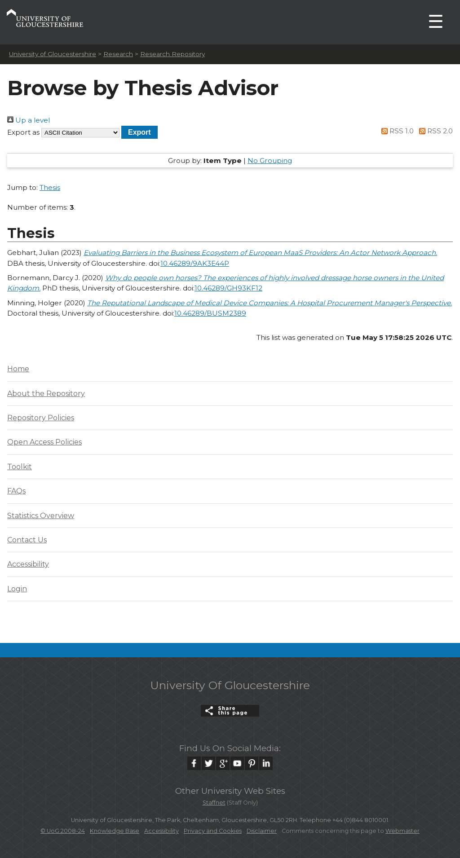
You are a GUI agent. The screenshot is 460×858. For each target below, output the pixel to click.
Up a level (28, 120)
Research (118, 53)
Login (17, 589)
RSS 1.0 (396, 131)
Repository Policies (40, 418)
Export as (23, 132)
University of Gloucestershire (52, 53)
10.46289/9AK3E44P (194, 263)
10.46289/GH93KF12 (228, 288)
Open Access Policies (44, 442)
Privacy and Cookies (213, 830)
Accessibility (28, 564)
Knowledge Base (114, 830)
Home (18, 369)
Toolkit (19, 466)
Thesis (50, 187)
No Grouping (270, 160)
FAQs (16, 491)
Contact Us (27, 540)
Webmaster (402, 830)
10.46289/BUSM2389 (210, 313)
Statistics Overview (40, 515)
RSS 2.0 (434, 131)
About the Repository (46, 393)
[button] (139, 132)
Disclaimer (262, 830)
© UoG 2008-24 (62, 830)
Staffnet (214, 802)
